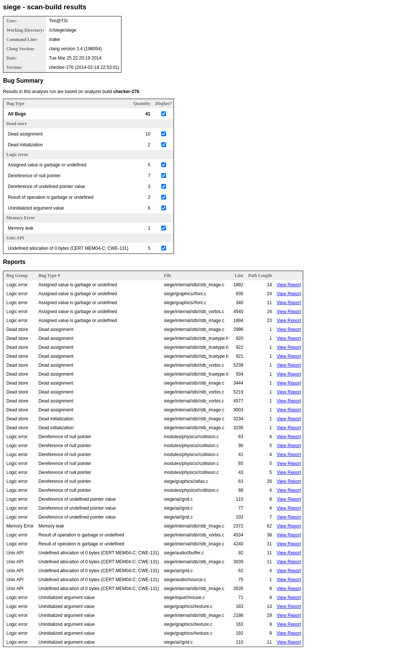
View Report (289, 284)
